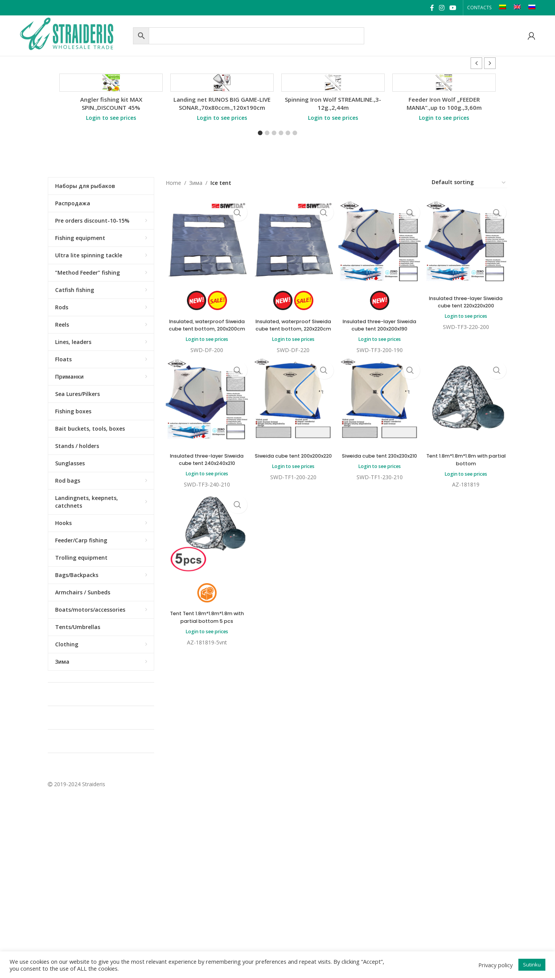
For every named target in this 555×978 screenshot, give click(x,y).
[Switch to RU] (531, 7)
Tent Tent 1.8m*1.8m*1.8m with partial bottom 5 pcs (205, 716)
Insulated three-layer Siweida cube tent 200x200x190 (380, 410)
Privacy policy (495, 964)
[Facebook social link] (431, 7)
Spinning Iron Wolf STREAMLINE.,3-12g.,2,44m (333, 188)
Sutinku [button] (532, 964)
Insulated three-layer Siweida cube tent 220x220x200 (467, 387)
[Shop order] (469, 267)
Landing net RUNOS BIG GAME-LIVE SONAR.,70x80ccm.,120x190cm (222, 188)
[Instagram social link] (441, 7)
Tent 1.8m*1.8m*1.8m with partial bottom (467, 550)
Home (173, 268)
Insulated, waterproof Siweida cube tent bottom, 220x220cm (293, 410)
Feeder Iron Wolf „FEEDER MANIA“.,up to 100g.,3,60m (444, 188)
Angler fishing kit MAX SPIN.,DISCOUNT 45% (111, 188)
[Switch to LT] (502, 7)
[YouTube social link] (453, 7)
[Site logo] (74, 35)
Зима (195, 268)
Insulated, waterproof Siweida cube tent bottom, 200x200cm (205, 410)
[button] (490, 63)
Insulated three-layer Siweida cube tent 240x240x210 (205, 553)
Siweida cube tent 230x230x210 (380, 550)
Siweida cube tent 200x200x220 (292, 550)
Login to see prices (111, 202)
